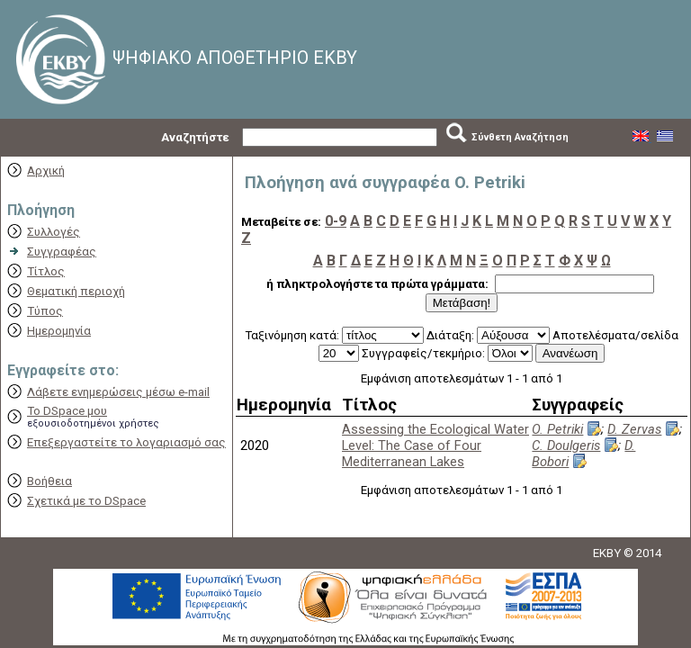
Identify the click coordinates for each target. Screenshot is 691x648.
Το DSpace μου (67, 411)
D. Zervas (634, 429)
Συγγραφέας (61, 251)
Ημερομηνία (59, 331)
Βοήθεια (49, 481)
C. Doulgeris (566, 445)
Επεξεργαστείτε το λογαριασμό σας (126, 442)
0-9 (335, 221)
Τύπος (45, 311)
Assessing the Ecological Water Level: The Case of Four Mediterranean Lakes (435, 445)
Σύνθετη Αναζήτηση (520, 137)
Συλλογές (53, 231)
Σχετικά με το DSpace (86, 501)
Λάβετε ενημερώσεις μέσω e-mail (118, 392)
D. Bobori (583, 453)
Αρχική (46, 170)
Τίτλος (46, 271)
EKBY (607, 553)
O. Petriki (557, 429)
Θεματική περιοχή (76, 291)
